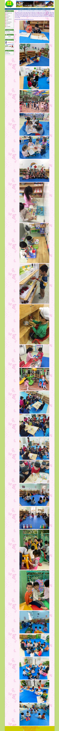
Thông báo (7, 17)
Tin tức (7, 20)
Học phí (7, 14)
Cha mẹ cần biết (8, 26)
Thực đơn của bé (8, 23)
